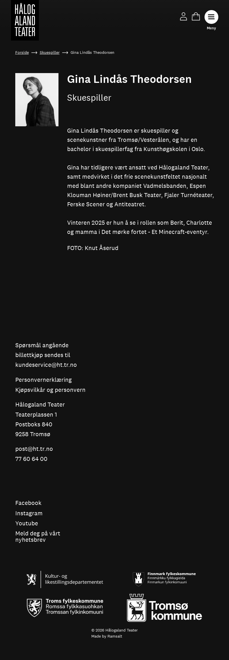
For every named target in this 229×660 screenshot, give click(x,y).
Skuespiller (50, 52)
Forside (22, 52)
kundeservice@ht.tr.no (46, 365)
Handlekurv (196, 16)
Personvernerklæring (43, 380)
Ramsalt (114, 636)
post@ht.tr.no (34, 449)
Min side (183, 16)
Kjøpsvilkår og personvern (50, 390)
